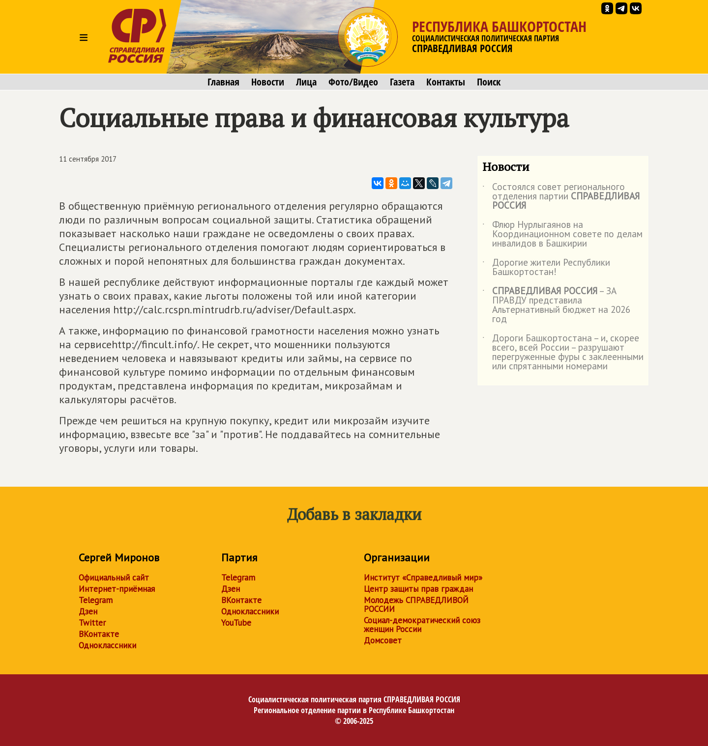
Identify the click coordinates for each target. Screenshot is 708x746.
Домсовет (383, 640)
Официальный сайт (114, 577)
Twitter (92, 622)
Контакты (445, 82)
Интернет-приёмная (117, 588)
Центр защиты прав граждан (418, 588)
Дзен (88, 611)
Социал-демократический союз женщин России (422, 625)
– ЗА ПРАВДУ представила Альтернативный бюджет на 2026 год (556, 305)
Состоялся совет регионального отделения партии (561, 196)
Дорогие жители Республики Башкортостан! (546, 267)
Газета (402, 82)
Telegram (96, 600)
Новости (267, 82)
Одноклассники (107, 645)
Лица (306, 82)
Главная (223, 82)
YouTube (236, 622)
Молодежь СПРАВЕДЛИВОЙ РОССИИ (416, 604)
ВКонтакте (99, 634)
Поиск (489, 82)
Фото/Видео (353, 82)
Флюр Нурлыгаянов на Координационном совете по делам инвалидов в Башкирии (562, 234)
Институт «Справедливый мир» (423, 577)
